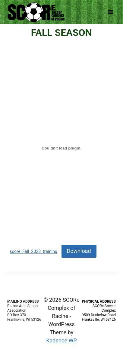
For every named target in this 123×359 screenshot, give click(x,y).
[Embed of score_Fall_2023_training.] (61, 148)
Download (79, 251)
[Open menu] (110, 12)
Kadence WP (61, 340)
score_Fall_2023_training (33, 251)
